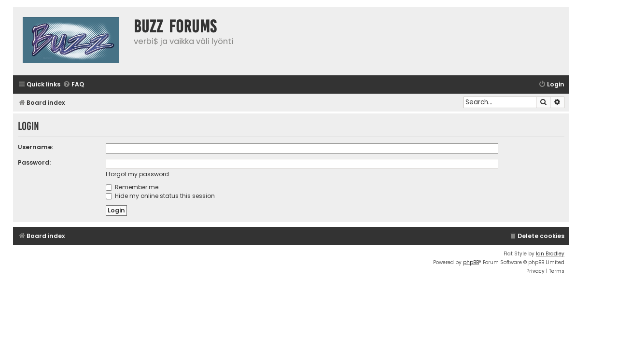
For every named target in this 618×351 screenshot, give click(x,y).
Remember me (132, 187)
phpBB (471, 262)
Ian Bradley (550, 253)
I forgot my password (137, 174)
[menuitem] (73, 84)
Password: (34, 162)
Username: (35, 147)
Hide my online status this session (160, 196)
